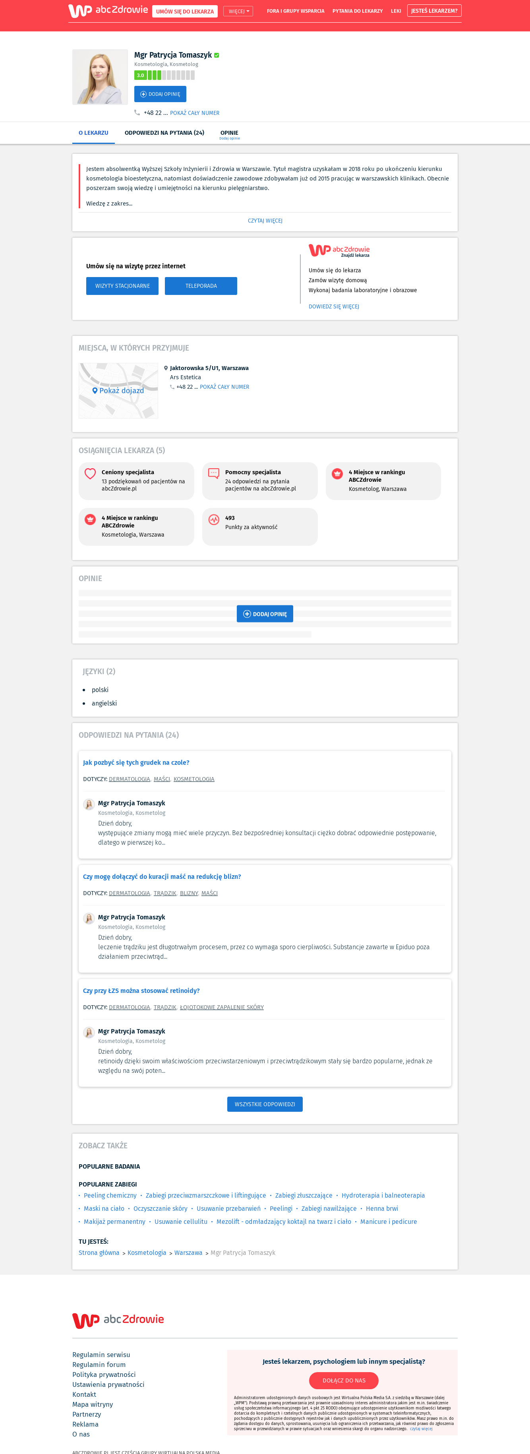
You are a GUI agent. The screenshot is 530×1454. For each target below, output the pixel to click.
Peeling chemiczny (110, 1195)
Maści (162, 779)
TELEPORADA (201, 286)
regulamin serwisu (101, 1354)
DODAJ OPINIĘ (160, 94)
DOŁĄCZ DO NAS (344, 1380)
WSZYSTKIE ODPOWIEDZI (265, 1104)
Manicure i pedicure (388, 1221)
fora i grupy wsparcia (296, 11)
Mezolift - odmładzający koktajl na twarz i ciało (284, 1221)
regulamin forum (99, 1364)
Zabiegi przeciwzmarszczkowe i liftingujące (206, 1195)
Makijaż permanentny (114, 1221)
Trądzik (165, 893)
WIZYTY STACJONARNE (122, 286)
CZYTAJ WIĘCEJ (265, 221)
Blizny (189, 893)
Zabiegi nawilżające (329, 1208)
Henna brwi (382, 1208)
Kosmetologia (194, 779)
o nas (81, 1434)
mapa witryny (92, 1404)
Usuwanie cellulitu (181, 1221)
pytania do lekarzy (358, 11)
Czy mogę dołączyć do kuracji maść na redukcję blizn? (162, 876)
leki (396, 11)
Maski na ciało (104, 1208)
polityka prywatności (104, 1374)
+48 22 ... (156, 112)
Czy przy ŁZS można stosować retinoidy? (141, 990)
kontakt (84, 1394)
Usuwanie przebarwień (229, 1208)
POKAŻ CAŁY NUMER (194, 113)
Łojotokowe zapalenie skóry (222, 1007)
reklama (85, 1424)
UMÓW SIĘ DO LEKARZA (185, 11)
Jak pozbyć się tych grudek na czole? (136, 762)
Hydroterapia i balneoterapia (383, 1195)
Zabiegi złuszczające (304, 1195)
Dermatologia (129, 779)
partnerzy (86, 1414)
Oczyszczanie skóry (160, 1208)
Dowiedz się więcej (334, 306)
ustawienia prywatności (108, 1384)
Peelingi (281, 1208)
